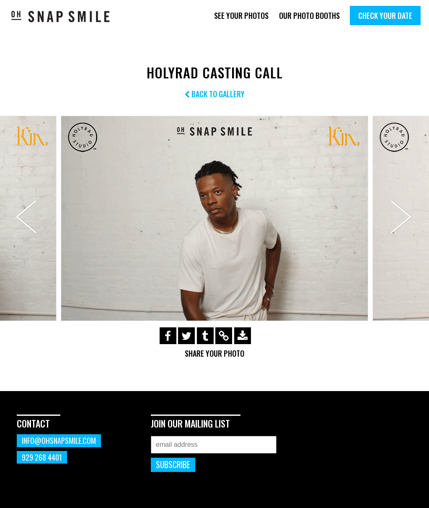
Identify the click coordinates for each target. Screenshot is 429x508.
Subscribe (173, 465)
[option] (214, 218)
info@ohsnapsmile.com (59, 440)
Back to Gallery (214, 93)
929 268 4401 (42, 457)
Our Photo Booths (309, 15)
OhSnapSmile (60, 16)
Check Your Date (385, 15)
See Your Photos (241, 15)
